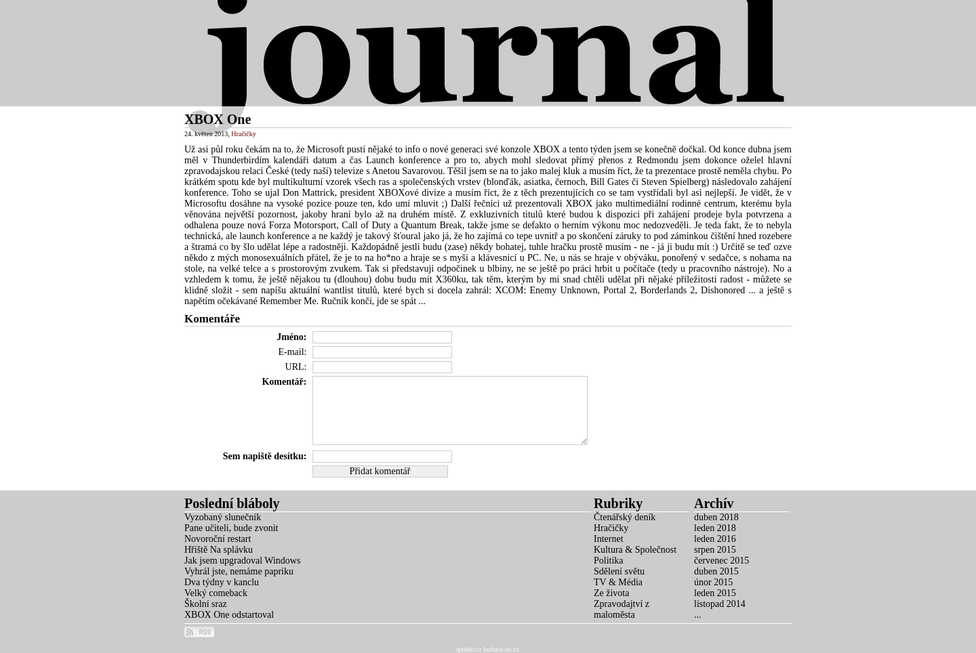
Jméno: (291, 337)
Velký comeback (215, 593)
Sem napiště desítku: (265, 456)
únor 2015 (713, 582)
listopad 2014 (720, 604)
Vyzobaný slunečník (222, 517)
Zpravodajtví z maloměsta (621, 609)
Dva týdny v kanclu (221, 582)
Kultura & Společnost (635, 550)
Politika (609, 560)
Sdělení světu (619, 571)
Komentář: (284, 382)
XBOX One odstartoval (229, 615)
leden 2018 (715, 528)
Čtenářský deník (624, 517)
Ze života (611, 593)
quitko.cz (469, 649)
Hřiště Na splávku (218, 550)
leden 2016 (715, 539)
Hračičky (243, 134)
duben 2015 (716, 571)
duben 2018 (716, 517)
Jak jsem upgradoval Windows (242, 560)
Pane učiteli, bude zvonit (231, 528)
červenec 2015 (721, 560)
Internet (609, 539)
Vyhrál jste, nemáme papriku (238, 571)
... (698, 615)
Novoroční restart (217, 539)
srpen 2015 (715, 550)
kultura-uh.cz (501, 649)
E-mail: (293, 352)
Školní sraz (205, 604)
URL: (296, 367)
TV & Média (618, 582)
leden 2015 (715, 593)
